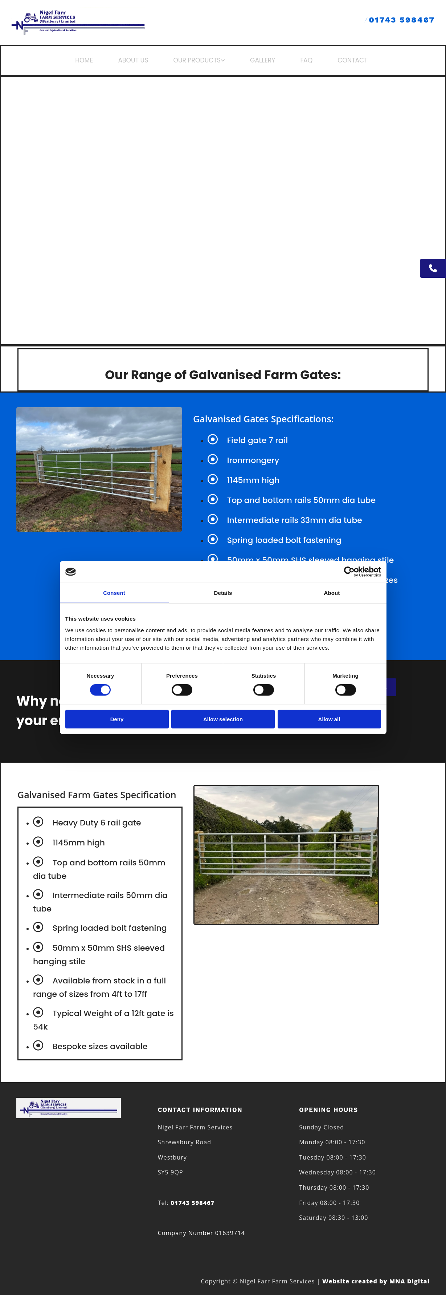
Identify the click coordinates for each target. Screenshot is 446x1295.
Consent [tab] (114, 593)
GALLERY (260, 60)
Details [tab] (223, 593)
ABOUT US (143, 60)
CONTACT (341, 60)
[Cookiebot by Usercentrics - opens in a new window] (349, 572)
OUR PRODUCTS (201, 60)
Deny (117, 719)
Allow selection (223, 719)
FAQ (299, 60)
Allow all (329, 719)
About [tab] (332, 593)
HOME (99, 60)
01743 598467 (399, 19)
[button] (433, 268)
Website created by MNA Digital (376, 1281)
